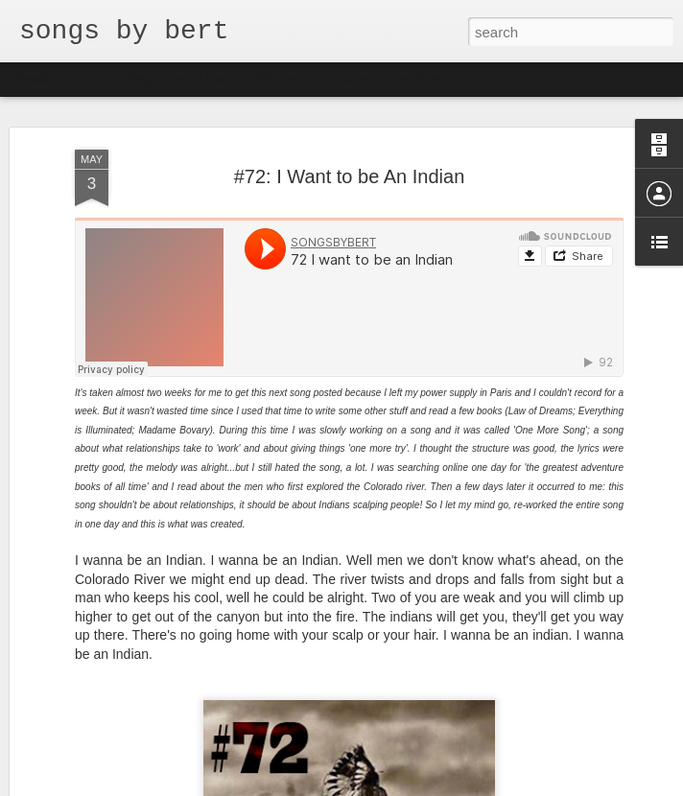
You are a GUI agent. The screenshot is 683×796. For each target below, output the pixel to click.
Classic (31, 78)
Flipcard (90, 78)
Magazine (157, 78)
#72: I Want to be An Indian (349, 176)
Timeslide (413, 78)
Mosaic (220, 78)
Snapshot (343, 78)
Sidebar (278, 78)
